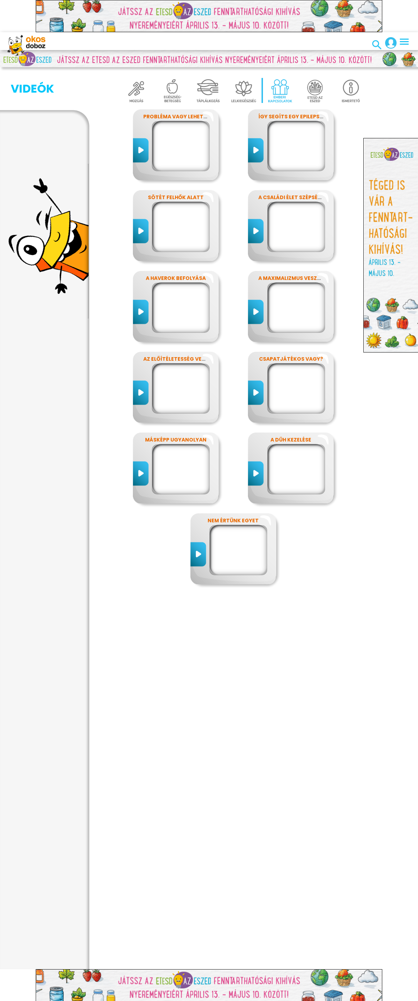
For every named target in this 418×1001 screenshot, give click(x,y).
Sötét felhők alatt (176, 197)
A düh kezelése (290, 439)
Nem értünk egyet (233, 520)
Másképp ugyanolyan (175, 439)
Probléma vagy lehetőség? (181, 116)
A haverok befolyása (176, 278)
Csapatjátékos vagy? (291, 359)
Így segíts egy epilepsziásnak (300, 116)
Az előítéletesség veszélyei (182, 359)
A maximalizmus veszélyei (294, 278)
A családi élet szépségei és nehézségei (311, 197)
